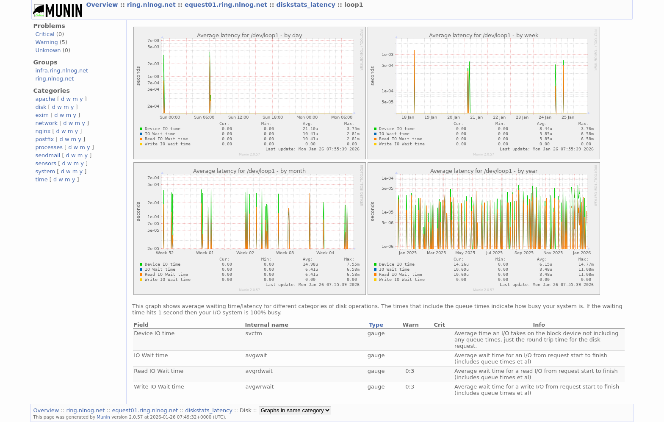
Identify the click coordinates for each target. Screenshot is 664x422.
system (45, 171)
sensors (45, 163)
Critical (44, 34)
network (46, 123)
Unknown (48, 50)
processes (49, 147)
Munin (103, 416)
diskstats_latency (306, 4)
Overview (103, 4)
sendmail (47, 155)
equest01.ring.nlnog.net (227, 4)
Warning (46, 42)
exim (42, 115)
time (41, 179)
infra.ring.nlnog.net (61, 70)
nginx (42, 131)
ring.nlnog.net (152, 4)
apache (45, 99)
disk (40, 107)
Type (376, 325)
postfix (44, 139)
